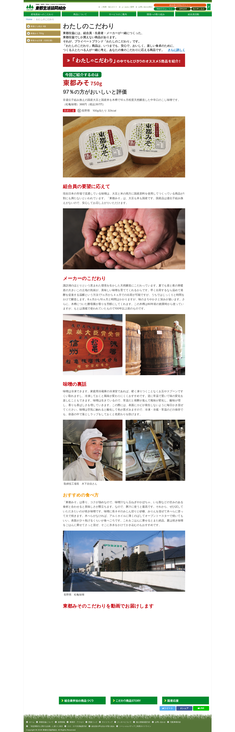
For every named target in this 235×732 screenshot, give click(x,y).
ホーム (31, 722)
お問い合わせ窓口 (145, 7)
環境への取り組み (156, 14)
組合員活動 (193, 14)
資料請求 (183, 9)
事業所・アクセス (77, 722)
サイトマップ (107, 722)
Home (29, 19)
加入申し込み (198, 9)
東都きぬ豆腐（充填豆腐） (42, 40)
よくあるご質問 (128, 7)
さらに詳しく (176, 50)
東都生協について (46, 722)
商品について (80, 14)
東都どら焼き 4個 (38, 26)
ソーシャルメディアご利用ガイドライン (135, 726)
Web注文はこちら (164, 9)
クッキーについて (124, 722)
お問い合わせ (160, 722)
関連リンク (92, 722)
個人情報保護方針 (143, 722)
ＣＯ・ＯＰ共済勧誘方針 (77, 726)
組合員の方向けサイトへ (180, 5)
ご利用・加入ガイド (109, 7)
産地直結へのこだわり (42, 14)
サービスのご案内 (118, 14)
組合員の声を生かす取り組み (103, 726)
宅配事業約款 (175, 722)
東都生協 (46, 6)
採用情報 (61, 722)
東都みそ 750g (37, 33)
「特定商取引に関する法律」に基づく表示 (46, 726)
